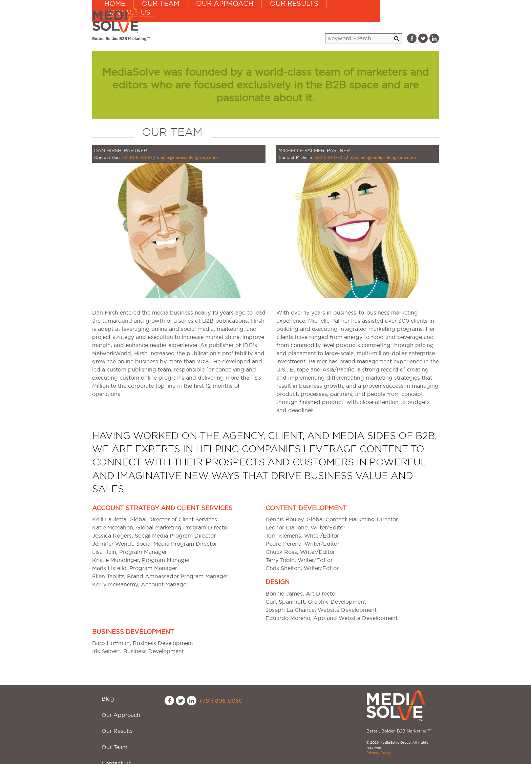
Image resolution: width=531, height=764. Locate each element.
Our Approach (275, 20)
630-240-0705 (329, 157)
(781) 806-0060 (221, 701)
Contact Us (399, 20)
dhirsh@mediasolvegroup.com (187, 157)
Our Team (216, 20)
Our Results (340, 20)
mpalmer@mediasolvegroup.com (382, 157)
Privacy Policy (378, 753)
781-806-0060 (137, 157)
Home (173, 20)
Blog (104, 694)
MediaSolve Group (117, 20)
